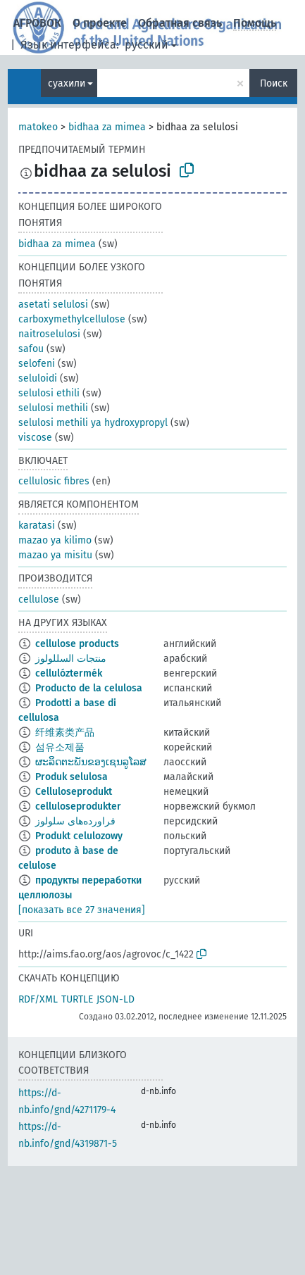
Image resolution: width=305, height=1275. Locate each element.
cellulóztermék (68, 673)
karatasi (36, 526)
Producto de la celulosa (88, 688)
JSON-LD (116, 999)
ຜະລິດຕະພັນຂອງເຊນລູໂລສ (91, 762)
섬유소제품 (60, 747)
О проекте (100, 23)
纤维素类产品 (64, 733)
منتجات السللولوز (70, 659)
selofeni (36, 364)
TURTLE (77, 999)
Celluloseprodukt (73, 792)
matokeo (38, 127)
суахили (66, 83)
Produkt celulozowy (79, 836)
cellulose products (77, 644)
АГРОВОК (37, 23)
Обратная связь (180, 23)
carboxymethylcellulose (71, 319)
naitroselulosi (49, 334)
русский (146, 44)
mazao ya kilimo (55, 540)
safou (31, 349)
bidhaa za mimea (107, 127)
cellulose (38, 599)
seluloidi (37, 378)
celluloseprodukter (78, 806)
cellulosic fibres (53, 481)
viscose (35, 438)
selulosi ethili (49, 393)
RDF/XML (38, 999)
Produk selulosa (71, 777)
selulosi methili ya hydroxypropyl (93, 423)
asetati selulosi (53, 304)
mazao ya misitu (55, 555)
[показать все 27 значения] (81, 910)
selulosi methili (53, 408)
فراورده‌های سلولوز (75, 821)
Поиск (273, 83)
